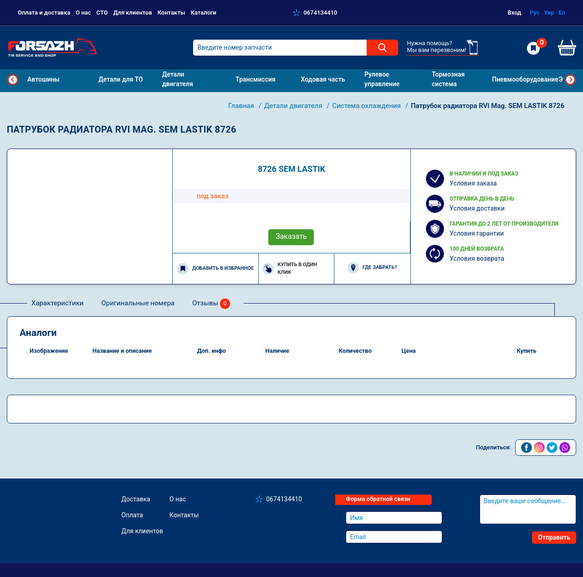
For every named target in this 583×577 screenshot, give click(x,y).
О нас (83, 12)
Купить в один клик (289, 268)
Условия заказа (473, 183)
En (561, 12)
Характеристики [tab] (57, 303)
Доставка (136, 499)
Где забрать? (372, 267)
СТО (102, 12)
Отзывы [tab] (211, 304)
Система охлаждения (367, 106)
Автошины (43, 79)
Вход (515, 12)
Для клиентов (132, 12)
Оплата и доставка (44, 12)
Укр (549, 12)
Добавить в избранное (215, 268)
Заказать (291, 236)
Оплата (132, 515)
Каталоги (203, 12)
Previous (12, 79)
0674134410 (320, 12)
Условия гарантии (477, 233)
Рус (535, 12)
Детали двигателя (294, 106)
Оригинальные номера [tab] (137, 303)
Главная (242, 106)
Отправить (554, 537)
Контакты (171, 12)
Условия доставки (477, 208)
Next (570, 79)
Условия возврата (477, 258)
